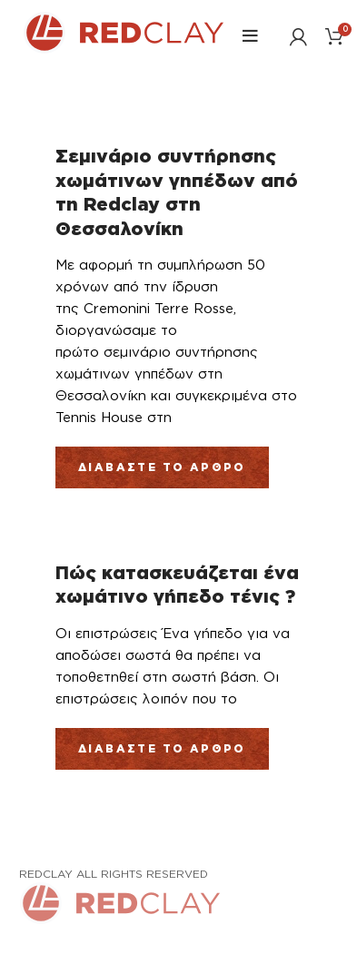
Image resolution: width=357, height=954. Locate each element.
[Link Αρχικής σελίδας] (123, 48)
